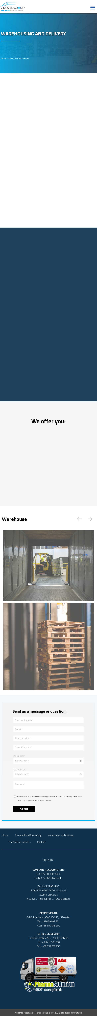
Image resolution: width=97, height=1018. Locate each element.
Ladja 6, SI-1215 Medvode (48, 880)
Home (3, 58)
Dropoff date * (20, 770)
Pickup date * (19, 756)
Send (24, 810)
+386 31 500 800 (51, 944)
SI (44, 862)
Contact (41, 844)
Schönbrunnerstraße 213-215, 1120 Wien (48, 919)
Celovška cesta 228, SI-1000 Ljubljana (48, 940)
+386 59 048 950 (51, 927)
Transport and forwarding (28, 837)
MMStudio (77, 1014)
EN (48, 862)
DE (52, 862)
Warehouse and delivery (19, 58)
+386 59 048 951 (51, 923)
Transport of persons (20, 844)
